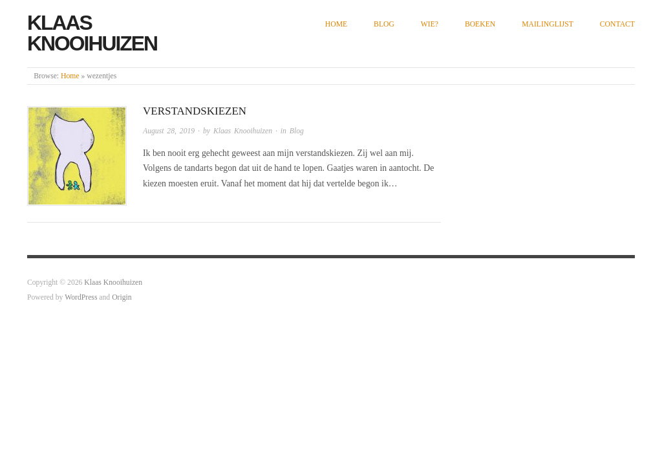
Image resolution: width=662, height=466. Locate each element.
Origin (121, 297)
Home (336, 24)
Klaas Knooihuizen (92, 33)
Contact (617, 24)
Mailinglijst (547, 24)
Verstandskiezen (194, 111)
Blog (384, 24)
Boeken (480, 24)
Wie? (429, 24)
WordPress (81, 297)
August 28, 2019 (169, 131)
